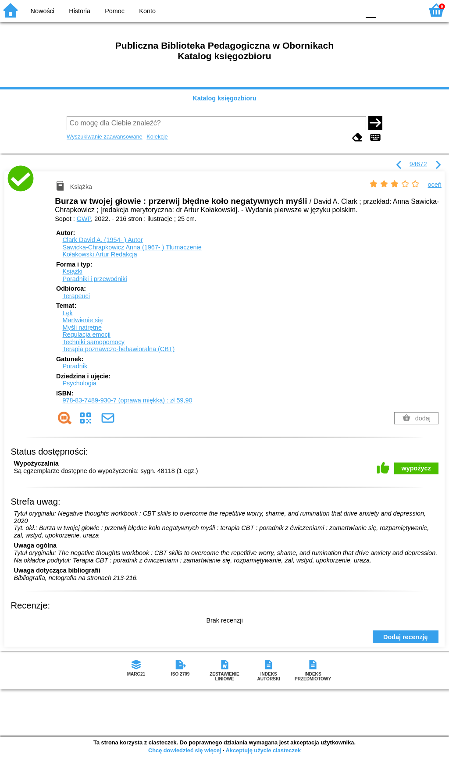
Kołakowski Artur (99, 254)
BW (315, 10)
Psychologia (79, 383)
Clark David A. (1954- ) (102, 239)
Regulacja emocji (86, 334)
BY (350, 10)
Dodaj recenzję (405, 637)
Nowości (42, 10)
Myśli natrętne (82, 327)
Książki (72, 271)
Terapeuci (75, 295)
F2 (406, 10)
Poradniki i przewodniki (94, 278)
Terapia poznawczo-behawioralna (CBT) (118, 348)
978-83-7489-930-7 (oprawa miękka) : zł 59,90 (127, 400)
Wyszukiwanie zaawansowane (105, 136)
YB (332, 10)
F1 (386, 10)
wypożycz (416, 468)
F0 (371, 10)
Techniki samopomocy (93, 341)
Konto (147, 10)
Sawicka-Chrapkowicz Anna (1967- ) (131, 247)
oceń (435, 184)
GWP (84, 218)
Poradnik (74, 366)
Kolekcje (156, 136)
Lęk (67, 313)
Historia (79, 10)
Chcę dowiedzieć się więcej (184, 750)
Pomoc (115, 10)
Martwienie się (82, 320)
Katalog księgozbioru (224, 98)
